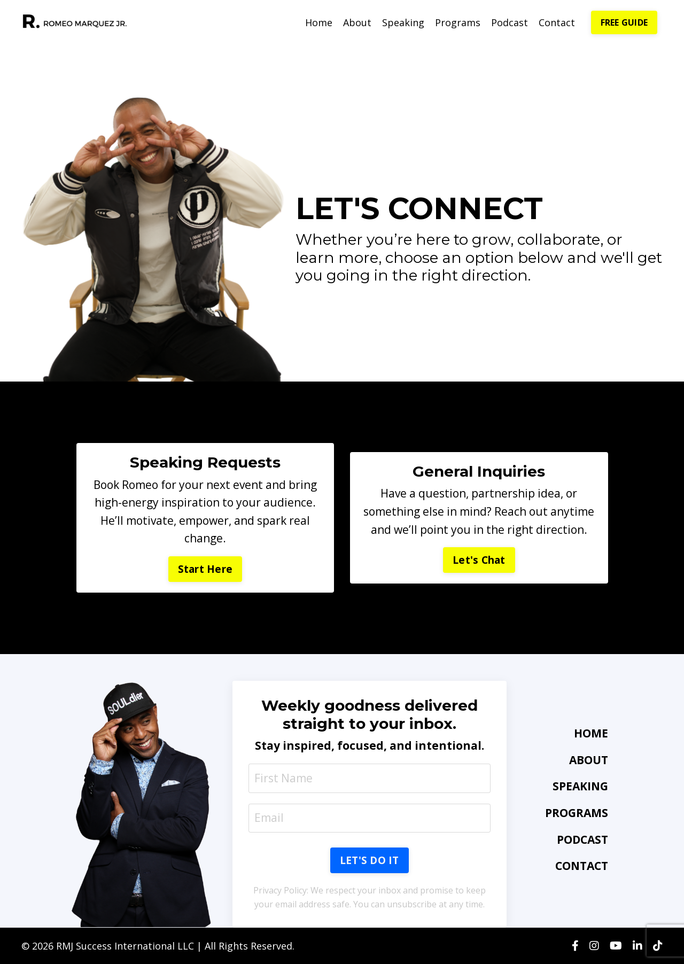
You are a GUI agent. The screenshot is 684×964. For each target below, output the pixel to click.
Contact (557, 22)
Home (318, 22)
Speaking (403, 22)
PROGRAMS (576, 812)
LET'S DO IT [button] (369, 860)
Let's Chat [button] (479, 560)
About (357, 22)
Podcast (509, 22)
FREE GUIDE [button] (624, 22)
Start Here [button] (205, 569)
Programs (457, 22)
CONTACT (581, 865)
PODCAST (582, 839)
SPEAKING (580, 786)
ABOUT (588, 759)
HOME (591, 733)
